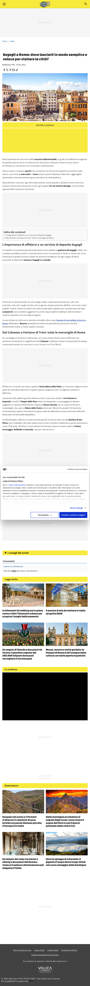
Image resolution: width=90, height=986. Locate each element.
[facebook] (4, 69)
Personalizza (44, 515)
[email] (13, 69)
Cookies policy (52, 950)
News (12, 41)
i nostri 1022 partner (17, 485)
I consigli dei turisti (18, 552)
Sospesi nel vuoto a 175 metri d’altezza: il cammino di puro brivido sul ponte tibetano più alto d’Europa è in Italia (22, 821)
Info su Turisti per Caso (22, 950)
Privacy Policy (39, 950)
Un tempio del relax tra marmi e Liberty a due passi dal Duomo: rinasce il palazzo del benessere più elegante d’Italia (23, 863)
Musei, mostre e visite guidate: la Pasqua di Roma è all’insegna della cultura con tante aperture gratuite (66, 652)
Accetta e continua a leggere (73, 515)
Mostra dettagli (76, 508)
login (14, 571)
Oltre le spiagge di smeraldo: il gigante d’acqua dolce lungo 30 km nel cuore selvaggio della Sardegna (66, 862)
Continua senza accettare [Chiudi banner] (77, 469)
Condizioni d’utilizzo (69, 950)
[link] (16, 69)
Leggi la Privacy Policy (13, 481)
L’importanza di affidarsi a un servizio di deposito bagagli (28, 235)
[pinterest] (10, 69)
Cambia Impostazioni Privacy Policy (45, 955)
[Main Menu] (4, 4)
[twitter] (7, 69)
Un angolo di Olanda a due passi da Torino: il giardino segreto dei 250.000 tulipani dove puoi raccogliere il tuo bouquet (22, 654)
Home (4, 41)
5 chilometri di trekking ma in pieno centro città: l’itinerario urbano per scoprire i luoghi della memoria (22, 613)
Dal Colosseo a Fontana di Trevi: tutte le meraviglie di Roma (29, 238)
